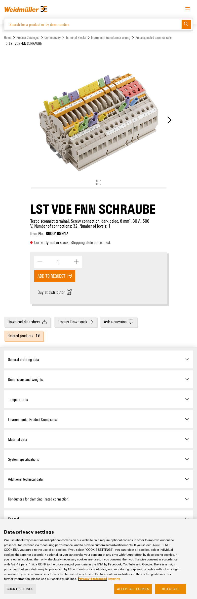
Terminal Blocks (76, 37)
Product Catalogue (27, 37)
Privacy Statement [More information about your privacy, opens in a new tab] (92, 585)
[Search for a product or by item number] (93, 24)
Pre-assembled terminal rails (153, 37)
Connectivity (52, 37)
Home (7, 37)
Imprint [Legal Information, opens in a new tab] (114, 585)
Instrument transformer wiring (110, 37)
